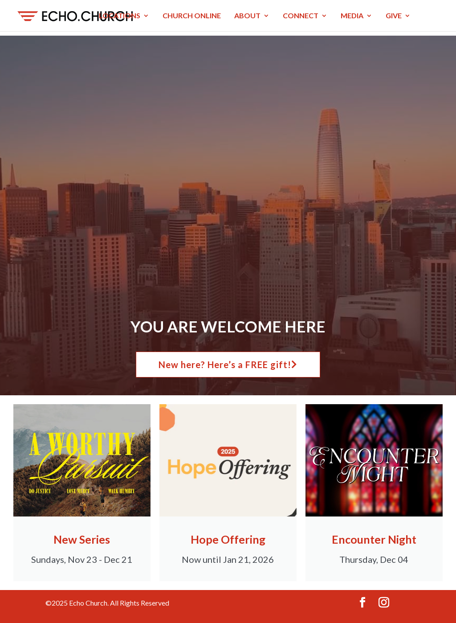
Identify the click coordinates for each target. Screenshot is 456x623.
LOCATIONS (119, 16)
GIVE (394, 16)
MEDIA (352, 16)
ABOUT (247, 16)
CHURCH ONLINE (192, 16)
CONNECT (300, 16)
